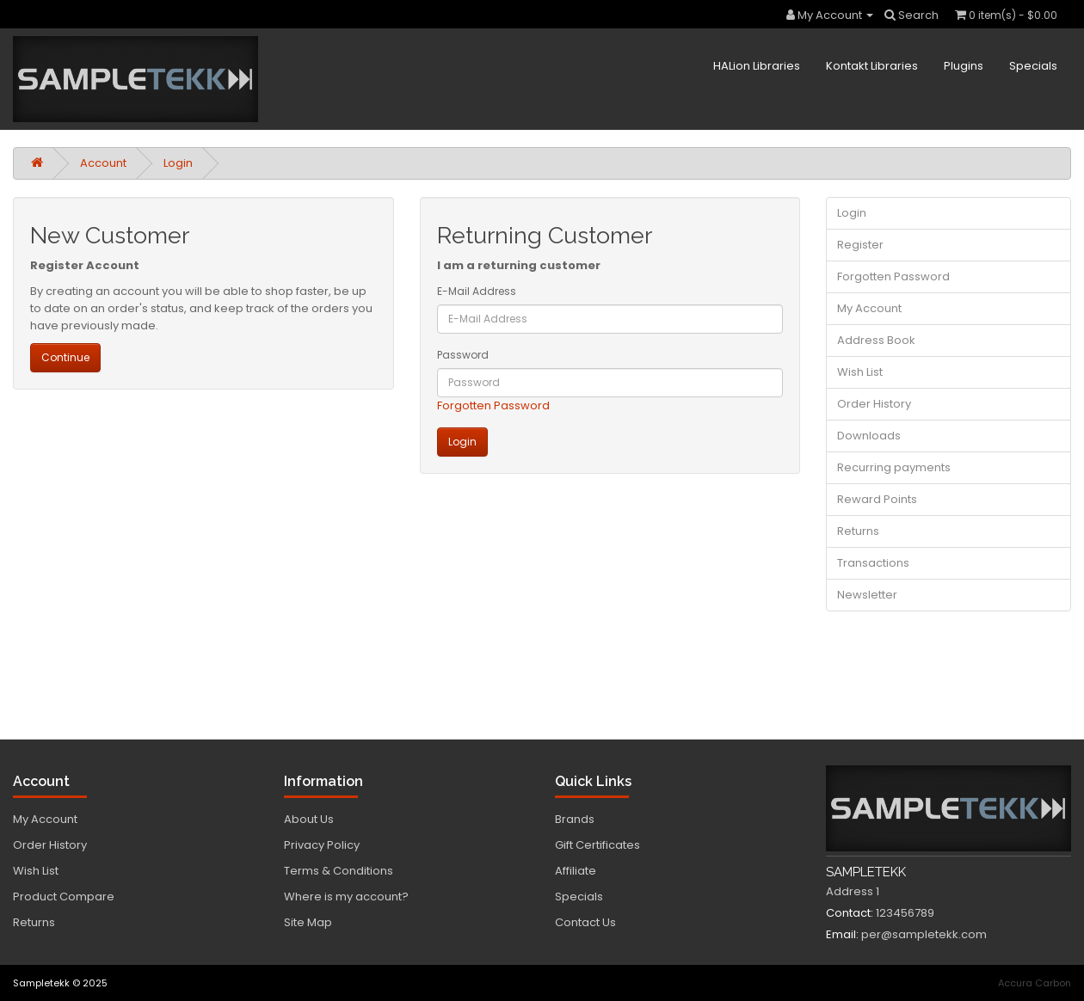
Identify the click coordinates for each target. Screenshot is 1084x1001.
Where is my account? (346, 896)
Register (860, 244)
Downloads (869, 435)
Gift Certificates (597, 845)
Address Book (876, 340)
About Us (309, 819)
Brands (574, 819)
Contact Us (585, 922)
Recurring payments (894, 467)
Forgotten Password (493, 405)
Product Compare (63, 896)
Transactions (873, 563)
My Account (869, 308)
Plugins (963, 66)
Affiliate (575, 871)
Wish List (860, 372)
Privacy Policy (322, 845)
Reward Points (877, 499)
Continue (65, 357)
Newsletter (867, 594)
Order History (874, 404)
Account (103, 163)
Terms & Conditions (338, 871)
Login (178, 163)
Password (463, 354)
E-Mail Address (476, 291)
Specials (1033, 66)
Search (911, 15)
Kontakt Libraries (872, 66)
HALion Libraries (756, 66)
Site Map (308, 922)
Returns (858, 531)
